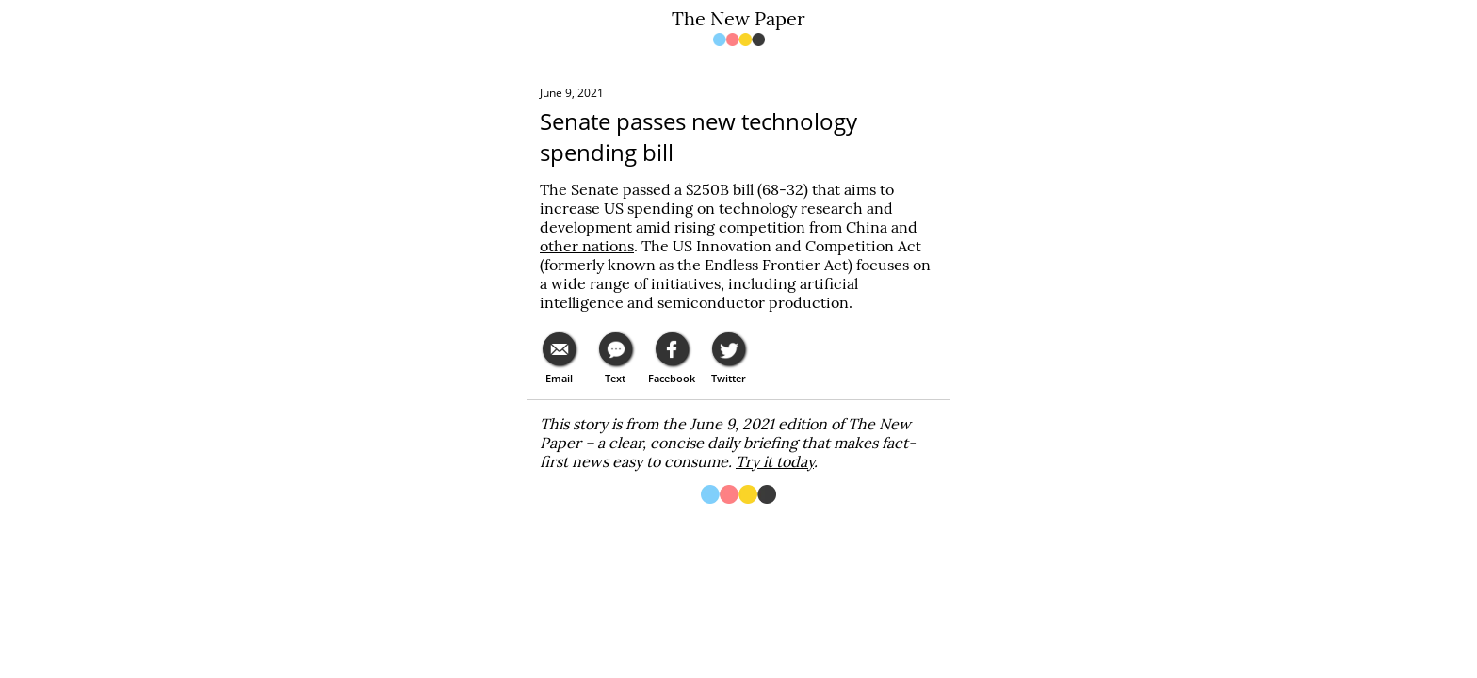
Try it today (775, 461)
